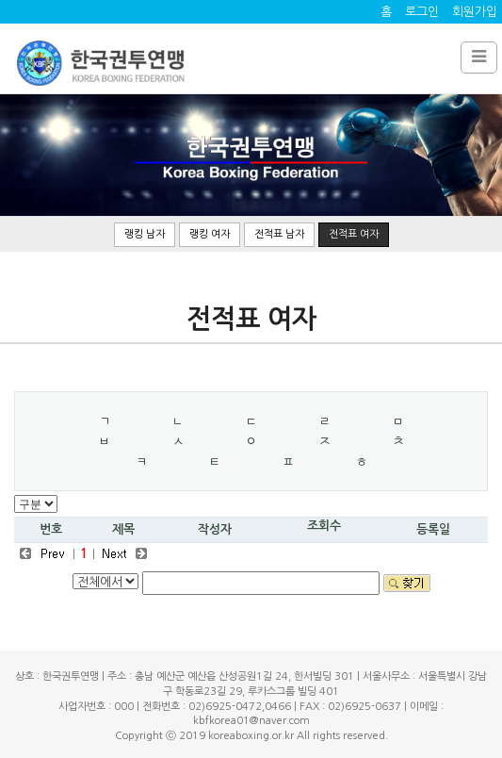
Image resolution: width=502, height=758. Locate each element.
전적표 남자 (279, 234)
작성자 (215, 529)
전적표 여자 (354, 234)
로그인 (422, 12)
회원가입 (474, 12)
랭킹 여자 (209, 234)
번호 (51, 529)
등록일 (433, 529)
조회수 (324, 525)
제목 (123, 529)
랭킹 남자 (144, 234)
